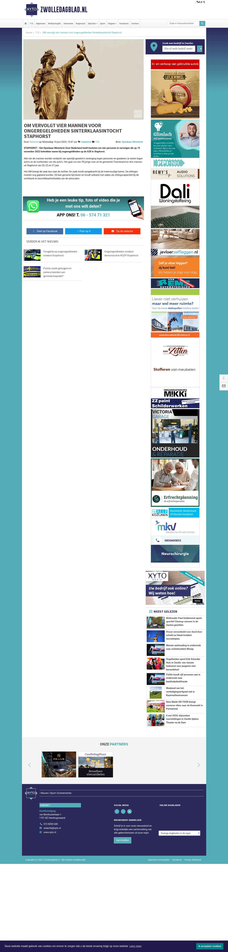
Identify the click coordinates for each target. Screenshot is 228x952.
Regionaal (80, 23)
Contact (135, 23)
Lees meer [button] (135, 946)
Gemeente (68, 23)
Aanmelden (122, 858)
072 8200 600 (51, 842)
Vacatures (124, 23)
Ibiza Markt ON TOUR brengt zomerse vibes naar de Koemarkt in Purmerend (184, 705)
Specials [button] (92, 23)
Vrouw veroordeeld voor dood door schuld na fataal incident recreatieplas (184, 635)
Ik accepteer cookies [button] (209, 946)
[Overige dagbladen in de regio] (179, 835)
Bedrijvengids (54, 23)
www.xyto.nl (50, 850)
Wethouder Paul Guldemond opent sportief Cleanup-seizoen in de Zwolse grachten (184, 621)
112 (31, 23)
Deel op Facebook (45, 231)
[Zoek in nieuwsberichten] (184, 23)
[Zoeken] (202, 23)
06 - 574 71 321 (95, 215)
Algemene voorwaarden (159, 878)
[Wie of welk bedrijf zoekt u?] (178, 49)
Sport (102, 23)
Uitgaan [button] (111, 23)
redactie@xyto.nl (52, 846)
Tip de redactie (122, 231)
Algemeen (40, 23)
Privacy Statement (193, 878)
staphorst (86, 142)
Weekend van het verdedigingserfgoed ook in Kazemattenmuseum (180, 692)
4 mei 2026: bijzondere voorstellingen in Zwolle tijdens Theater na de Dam (182, 731)
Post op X (83, 231)
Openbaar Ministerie (132, 142)
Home (29, 32)
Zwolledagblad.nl (63, 9)
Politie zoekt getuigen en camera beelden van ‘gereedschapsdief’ (57, 272)
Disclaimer (177, 878)
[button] (26, 790)
